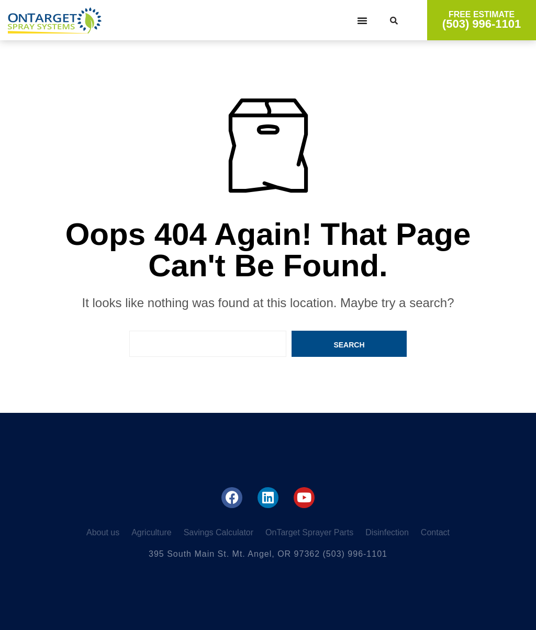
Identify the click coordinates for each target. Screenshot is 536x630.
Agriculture (151, 532)
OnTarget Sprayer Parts (309, 532)
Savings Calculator (218, 532)
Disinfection (387, 532)
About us (102, 532)
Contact (435, 532)
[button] (362, 20)
